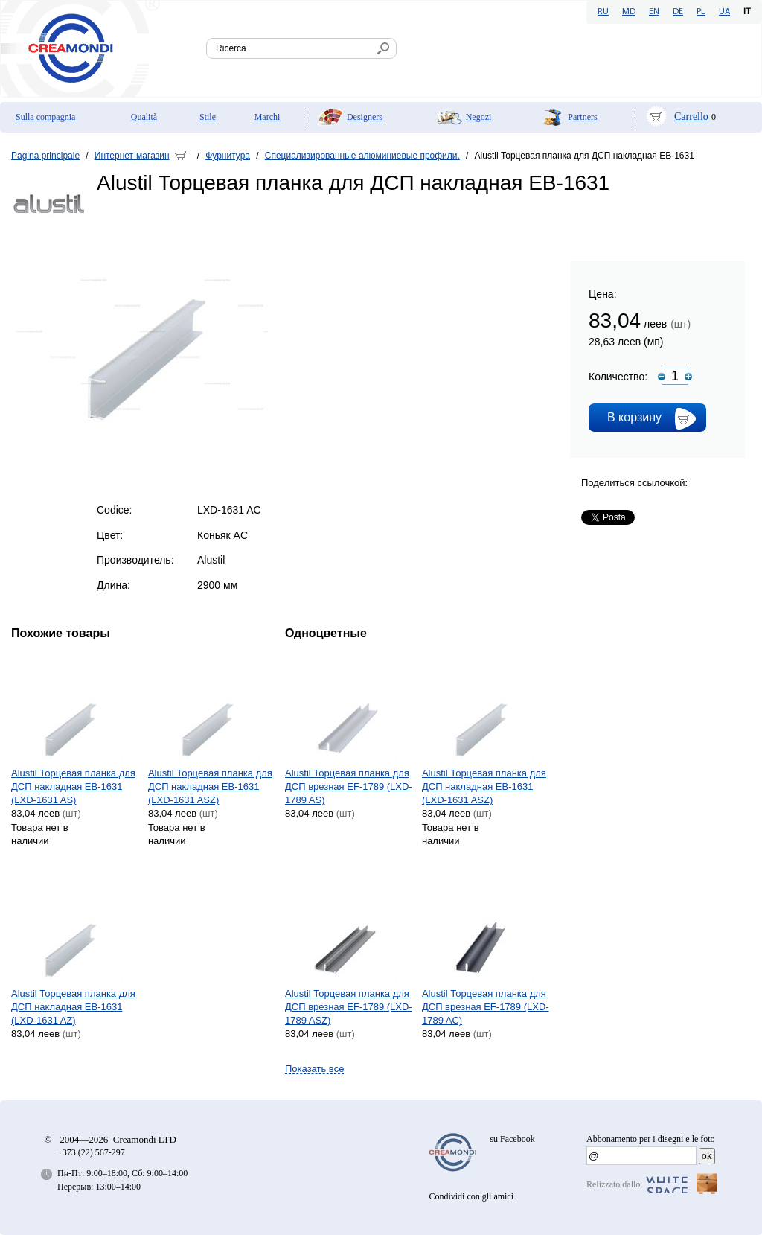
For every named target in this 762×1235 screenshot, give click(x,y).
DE (678, 11)
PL (701, 11)
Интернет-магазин (132, 155)
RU (603, 11)
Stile (207, 117)
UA (724, 11)
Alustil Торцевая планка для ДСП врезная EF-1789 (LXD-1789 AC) (485, 1007)
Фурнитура (227, 155)
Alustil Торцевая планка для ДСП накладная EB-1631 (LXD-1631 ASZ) (210, 786)
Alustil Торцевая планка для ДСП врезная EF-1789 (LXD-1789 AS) (348, 786)
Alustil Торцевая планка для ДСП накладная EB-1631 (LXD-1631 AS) (73, 786)
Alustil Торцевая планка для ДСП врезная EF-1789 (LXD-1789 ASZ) (348, 1007)
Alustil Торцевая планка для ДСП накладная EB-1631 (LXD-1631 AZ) (73, 1007)
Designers (364, 117)
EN (654, 11)
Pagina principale (45, 155)
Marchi (267, 117)
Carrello (691, 116)
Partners (582, 117)
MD (628, 11)
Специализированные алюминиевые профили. (362, 155)
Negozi (479, 117)
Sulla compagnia (45, 117)
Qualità (144, 117)
